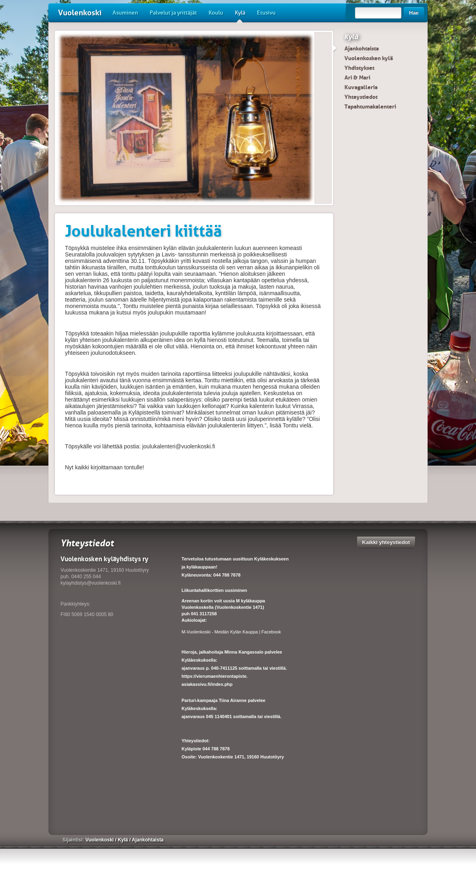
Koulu (216, 12)
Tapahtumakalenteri (370, 106)
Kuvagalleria (361, 87)
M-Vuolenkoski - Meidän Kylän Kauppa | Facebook (231, 631)
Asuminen (125, 12)
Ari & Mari (357, 77)
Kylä (240, 15)
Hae (414, 13)
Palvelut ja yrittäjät (173, 12)
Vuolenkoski (80, 12)
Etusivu (266, 12)
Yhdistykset (359, 67)
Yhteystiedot (361, 96)
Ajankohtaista (361, 48)
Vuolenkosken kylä (368, 58)
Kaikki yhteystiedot (386, 542)
